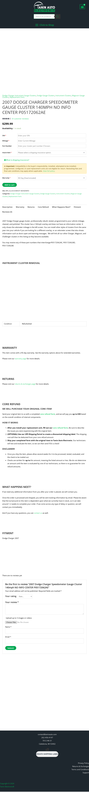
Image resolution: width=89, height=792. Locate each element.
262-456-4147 (47, 738)
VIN (4, 136)
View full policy (49, 171)
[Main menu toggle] (44, 25)
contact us (38, 513)
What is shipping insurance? (16, 160)
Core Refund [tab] (43, 207)
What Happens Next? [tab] (61, 207)
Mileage (5, 141)
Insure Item (7, 153)
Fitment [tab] (77, 207)
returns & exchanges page (25, 384)
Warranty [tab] (20, 207)
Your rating (10, 596)
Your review (12, 602)
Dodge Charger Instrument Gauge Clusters (19, 96)
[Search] (57, 16)
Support (86, 773)
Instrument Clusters (63, 96)
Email (8, 637)
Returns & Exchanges (80, 766)
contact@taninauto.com (47, 735)
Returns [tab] (31, 207)
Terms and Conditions (80, 770)
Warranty (6, 178)
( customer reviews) (20, 119)
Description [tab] (7, 207)
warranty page (20, 359)
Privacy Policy (83, 763)
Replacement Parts (17, 97)
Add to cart (9, 185)
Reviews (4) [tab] (7, 212)
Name (8, 627)
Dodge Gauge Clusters (45, 96)
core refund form (47, 414)
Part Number (7, 146)
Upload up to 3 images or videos (19, 618)
